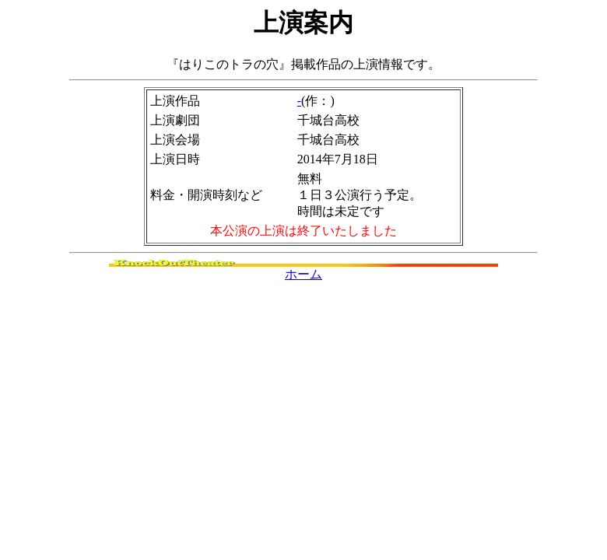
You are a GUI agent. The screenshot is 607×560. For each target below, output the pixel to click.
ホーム (303, 274)
